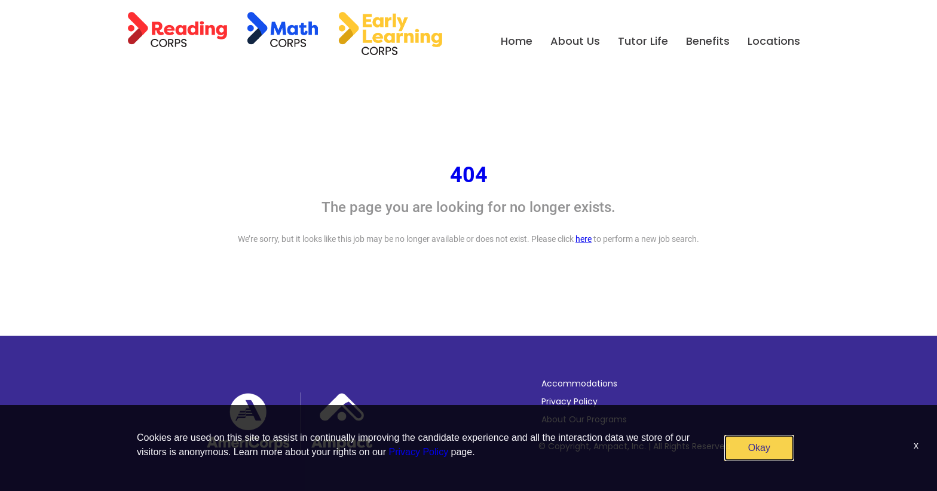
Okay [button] (759, 448)
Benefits (708, 40)
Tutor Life (643, 40)
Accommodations (579, 383)
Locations (774, 40)
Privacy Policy (569, 401)
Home (516, 40)
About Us (575, 40)
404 (469, 175)
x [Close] (916, 445)
